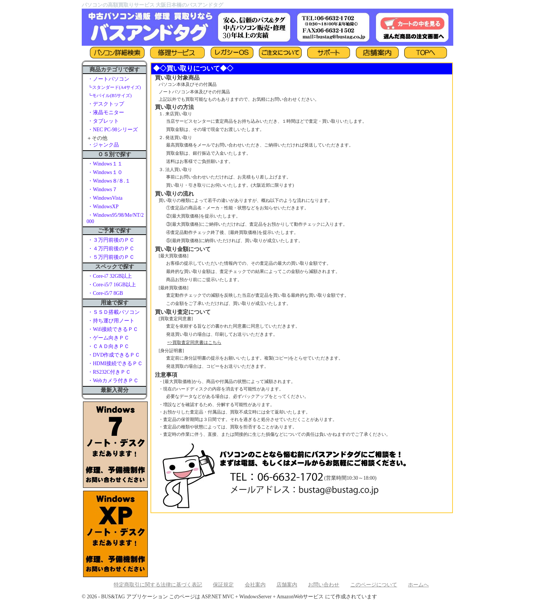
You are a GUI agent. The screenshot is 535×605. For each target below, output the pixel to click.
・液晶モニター (106, 112)
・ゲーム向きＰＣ (108, 338)
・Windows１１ (105, 164)
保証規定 (223, 585)
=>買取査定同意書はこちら (194, 342)
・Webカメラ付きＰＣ (113, 380)
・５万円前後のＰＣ (111, 257)
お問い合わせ (323, 585)
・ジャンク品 (103, 145)
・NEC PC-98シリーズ (113, 129)
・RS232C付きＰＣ (109, 372)
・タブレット (103, 121)
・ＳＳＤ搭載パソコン (114, 312)
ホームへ (418, 585)
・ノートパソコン (108, 79)
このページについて (373, 585)
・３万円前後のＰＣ (111, 240)
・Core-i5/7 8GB (105, 293)
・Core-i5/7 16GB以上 (112, 284)
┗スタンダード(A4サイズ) (114, 87)
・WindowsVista (105, 198)
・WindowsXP (103, 206)
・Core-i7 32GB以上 (110, 276)
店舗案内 (286, 585)
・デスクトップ (106, 104)
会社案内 (255, 585)
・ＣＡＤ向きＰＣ (108, 346)
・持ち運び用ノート (111, 321)
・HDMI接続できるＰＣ (115, 363)
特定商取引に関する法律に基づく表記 (158, 585)
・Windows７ (102, 189)
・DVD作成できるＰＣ (114, 355)
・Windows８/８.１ (109, 181)
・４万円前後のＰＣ (111, 248)
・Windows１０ (105, 172)
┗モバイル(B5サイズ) (110, 95)
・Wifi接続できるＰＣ (113, 329)
